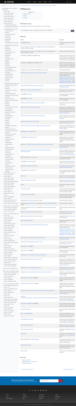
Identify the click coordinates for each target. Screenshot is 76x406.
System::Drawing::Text (8, 228)
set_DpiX (27, 246)
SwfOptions (7, 123)
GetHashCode (30, 161)
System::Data (6, 215)
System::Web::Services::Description (11, 299)
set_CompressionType (30, 237)
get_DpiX (29, 94)
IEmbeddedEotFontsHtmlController (11, 42)
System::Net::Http (7, 247)
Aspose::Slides (7, 11)
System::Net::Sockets (8, 254)
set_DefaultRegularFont (30, 241)
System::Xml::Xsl (7, 314)
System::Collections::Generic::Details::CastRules (12, 205)
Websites (45, 1)
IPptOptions (7, 63)
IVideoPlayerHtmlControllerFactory (11, 95)
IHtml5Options (8, 48)
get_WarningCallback (25, 151)
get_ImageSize (36, 107)
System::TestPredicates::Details (10, 281)
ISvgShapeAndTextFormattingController (11, 83)
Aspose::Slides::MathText (9, 179)
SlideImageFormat (8, 117)
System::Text (6, 287)
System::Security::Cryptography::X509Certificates (12, 271)
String (31, 211)
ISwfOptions (7, 88)
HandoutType (7, 140)
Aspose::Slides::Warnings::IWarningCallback (41, 150)
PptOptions (7, 103)
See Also (25, 17)
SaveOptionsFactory (9, 115)
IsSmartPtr (31, 46)
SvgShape (7, 120)
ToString (28, 325)
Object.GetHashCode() (70, 161)
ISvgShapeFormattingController (11, 85)
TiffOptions (7, 127)
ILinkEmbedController (9, 58)
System (5, 194)
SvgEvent (7, 164)
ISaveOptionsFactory (9, 74)
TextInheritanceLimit (9, 167)
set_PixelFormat (28, 267)
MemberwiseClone (29, 180)
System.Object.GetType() (64, 167)
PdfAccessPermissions (9, 154)
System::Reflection (7, 255)
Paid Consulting (9, 398)
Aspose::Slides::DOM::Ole (9, 16)
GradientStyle (62, 104)
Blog (23, 398)
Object (22, 184)
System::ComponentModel (9, 211)
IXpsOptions (7, 96)
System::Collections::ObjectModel (10, 207)
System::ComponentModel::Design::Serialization (12, 213)
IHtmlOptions (7, 55)
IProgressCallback (36, 125)
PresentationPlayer (8, 108)
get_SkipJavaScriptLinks (31, 137)
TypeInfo (28, 165)
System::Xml (6, 305)
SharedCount (24, 309)
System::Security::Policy (8, 276)
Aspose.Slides (28, 363)
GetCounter (34, 157)
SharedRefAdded (28, 313)
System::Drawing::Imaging (9, 225)
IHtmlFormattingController (10, 52)
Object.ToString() (68, 325)
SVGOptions (7, 118)
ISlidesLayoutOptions (9, 77)
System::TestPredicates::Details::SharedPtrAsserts (13, 283)
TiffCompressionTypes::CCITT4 (67, 78)
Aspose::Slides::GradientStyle (29, 102)
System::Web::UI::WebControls (10, 302)
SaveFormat (7, 161)
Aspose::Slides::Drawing (8, 18)
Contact (50, 404)
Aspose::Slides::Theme (8, 188)
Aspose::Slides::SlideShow (9, 183)
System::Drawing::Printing (9, 227)
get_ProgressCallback (45, 125)
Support (39, 1)
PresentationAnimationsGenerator (11, 107)
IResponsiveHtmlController (10, 70)
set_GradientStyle (29, 254)
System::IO (6, 233)
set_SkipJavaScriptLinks (30, 283)
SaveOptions (7, 113)
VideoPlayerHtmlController (10, 129)
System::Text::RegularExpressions (10, 288)
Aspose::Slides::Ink (7, 176)
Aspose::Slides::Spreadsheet (9, 186)
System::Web (6, 295)
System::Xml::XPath (8, 312)
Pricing (56, 394)
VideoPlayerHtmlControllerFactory (11, 130)
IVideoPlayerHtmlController (10, 93)
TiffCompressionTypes (9, 169)
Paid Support (57, 396)
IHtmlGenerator (8, 53)
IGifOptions (7, 47)
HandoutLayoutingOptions (10, 34)
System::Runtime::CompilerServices (11, 257)
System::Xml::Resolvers (8, 307)
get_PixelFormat (34, 121)
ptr (29, 42)
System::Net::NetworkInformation (10, 250)
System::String (26, 89)
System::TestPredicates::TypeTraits (11, 285)
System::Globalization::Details (10, 232)
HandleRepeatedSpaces (9, 147)
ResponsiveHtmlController (10, 112)
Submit (60, 380)
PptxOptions (7, 105)
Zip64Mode (7, 171)
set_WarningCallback (25, 297)
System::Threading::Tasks (9, 292)
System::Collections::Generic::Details (11, 203)
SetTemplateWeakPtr (29, 303)
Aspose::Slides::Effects (8, 19)
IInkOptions (7, 57)
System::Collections (8, 198)
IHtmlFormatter (8, 50)
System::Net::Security (8, 252)
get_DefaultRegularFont (35, 89)
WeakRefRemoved (27, 345)
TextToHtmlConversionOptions (11, 125)
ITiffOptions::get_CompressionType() (67, 77)
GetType (32, 165)
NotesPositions (8, 152)
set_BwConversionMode (30, 224)
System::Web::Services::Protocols (10, 300)
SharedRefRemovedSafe (27, 319)
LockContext (68, 177)
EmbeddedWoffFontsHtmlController (11, 29)
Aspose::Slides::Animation (9, 13)
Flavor (6, 145)
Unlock (24, 333)
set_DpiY (27, 250)
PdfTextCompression (9, 157)
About (50, 1)
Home (21, 5)
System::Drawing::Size (28, 107)
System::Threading (7, 290)
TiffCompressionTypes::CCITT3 (66, 79)
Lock (24, 175)
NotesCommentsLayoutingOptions (11, 100)
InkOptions (7, 60)
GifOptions (7, 32)
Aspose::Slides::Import (8, 174)
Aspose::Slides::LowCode (9, 178)
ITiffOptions (7, 91)
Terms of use (46, 404)
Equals (27, 42)
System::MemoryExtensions (9, 240)
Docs (7, 396)
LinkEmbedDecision (9, 144)
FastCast (27, 69)
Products (29, 1)
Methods (25, 15)
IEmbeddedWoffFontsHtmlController (11, 45)
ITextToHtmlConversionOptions (11, 90)
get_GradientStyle (40, 102)
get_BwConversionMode (41, 72)
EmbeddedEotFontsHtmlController (11, 26)
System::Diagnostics (8, 220)
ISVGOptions (7, 79)
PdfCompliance (8, 156)
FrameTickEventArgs (9, 30)
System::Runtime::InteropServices (10, 259)
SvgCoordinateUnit (8, 162)
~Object (25, 350)
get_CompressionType (38, 85)
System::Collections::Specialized (10, 209)
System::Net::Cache (8, 245)
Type (31, 329)
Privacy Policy (42, 404)
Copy (68, 30)
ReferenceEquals (29, 200)
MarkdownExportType (9, 149)
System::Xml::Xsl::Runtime (9, 315)
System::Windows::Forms (9, 304)
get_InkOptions (41, 115)
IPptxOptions (7, 65)
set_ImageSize (28, 259)
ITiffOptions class (26, 13)
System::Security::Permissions (10, 274)
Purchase (34, 1)
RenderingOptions (8, 110)
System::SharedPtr (27, 115)
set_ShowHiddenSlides (30, 277)
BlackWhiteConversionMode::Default (67, 82)
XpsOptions (7, 132)
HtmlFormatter (8, 37)
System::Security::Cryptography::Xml (11, 272)
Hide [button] (32, 12)
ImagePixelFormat (8, 142)
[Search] (10, 5)
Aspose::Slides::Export (8, 23)
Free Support (41, 396)
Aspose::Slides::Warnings (9, 193)
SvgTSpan (7, 122)
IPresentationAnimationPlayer (11, 67)
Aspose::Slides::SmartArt (9, 184)
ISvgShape (7, 80)
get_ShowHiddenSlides (30, 131)
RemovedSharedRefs (26, 220)
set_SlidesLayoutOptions (30, 290)
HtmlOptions (7, 41)
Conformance (7, 137)
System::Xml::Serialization (9, 310)
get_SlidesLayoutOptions (47, 144)
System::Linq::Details (8, 238)
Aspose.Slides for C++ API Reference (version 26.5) (32, 5)
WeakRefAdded (35, 339)
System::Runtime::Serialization (10, 260)
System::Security (7, 262)
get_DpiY (29, 98)
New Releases (41, 394)
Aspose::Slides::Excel (8, 21)
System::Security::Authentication (10, 264)
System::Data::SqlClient (8, 218)
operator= (26, 194)
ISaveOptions (7, 72)
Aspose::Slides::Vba (8, 191)
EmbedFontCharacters (9, 139)
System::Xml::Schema (8, 309)
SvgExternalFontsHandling (10, 166)
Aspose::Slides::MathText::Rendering (11, 181)
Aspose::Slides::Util (8, 189)
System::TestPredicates (8, 279)
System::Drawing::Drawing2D (9, 223)
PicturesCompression (9, 159)
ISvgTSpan (7, 86)
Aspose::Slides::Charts (8, 14)
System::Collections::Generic (9, 201)
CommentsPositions (9, 135)
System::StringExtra (8, 277)
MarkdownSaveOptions (9, 98)
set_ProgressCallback (30, 272)
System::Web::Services (8, 297)
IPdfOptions (7, 62)
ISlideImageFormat (8, 75)
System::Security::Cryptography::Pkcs (10, 268)
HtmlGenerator (8, 39)
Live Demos (25, 396)
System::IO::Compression (9, 235)
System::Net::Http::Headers (9, 249)
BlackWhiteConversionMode (10, 134)
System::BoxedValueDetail (9, 196)
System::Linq (6, 237)
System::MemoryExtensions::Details (11, 242)
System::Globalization (8, 230)
